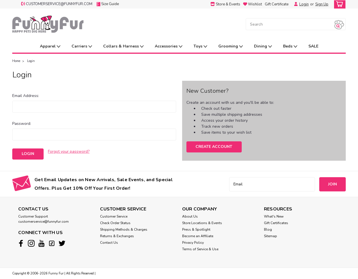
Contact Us (109, 242)
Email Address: (25, 95)
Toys (200, 46)
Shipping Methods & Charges (123, 229)
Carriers (82, 46)
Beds (290, 46)
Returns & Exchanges (117, 236)
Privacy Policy (193, 242)
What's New (274, 216)
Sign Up (321, 4)
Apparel (50, 46)
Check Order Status (115, 223)
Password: (21, 123)
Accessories (168, 46)
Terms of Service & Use (200, 249)
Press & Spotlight (196, 229)
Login (304, 4)
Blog (268, 229)
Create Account (214, 146)
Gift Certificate (276, 4)
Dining (263, 46)
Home (16, 61)
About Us (190, 216)
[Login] (294, 4)
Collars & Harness (123, 46)
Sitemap (270, 236)
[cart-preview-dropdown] (338, 4)
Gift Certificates (276, 223)
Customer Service (113, 216)
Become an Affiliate (197, 236)
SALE (313, 46)
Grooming (230, 46)
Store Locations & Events (202, 223)
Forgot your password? (69, 151)
